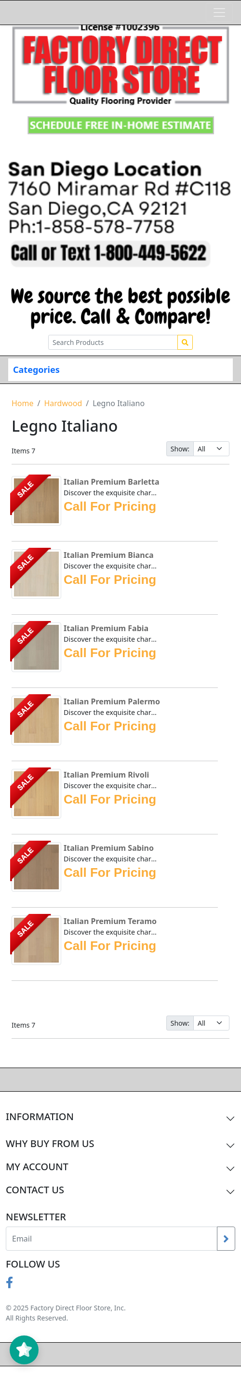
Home (23, 403)
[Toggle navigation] (219, 12)
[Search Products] (113, 342)
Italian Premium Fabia (106, 628)
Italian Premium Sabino (109, 848)
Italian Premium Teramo (110, 921)
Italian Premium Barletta (111, 481)
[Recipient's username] (111, 1239)
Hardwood (63, 403)
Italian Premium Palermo (112, 701)
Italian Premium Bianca (109, 555)
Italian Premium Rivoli (106, 774)
